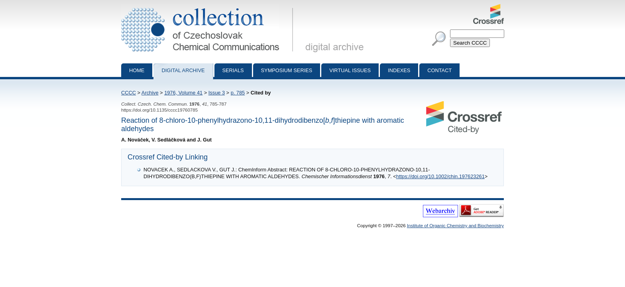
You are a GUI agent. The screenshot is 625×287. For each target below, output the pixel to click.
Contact (439, 70)
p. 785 (238, 93)
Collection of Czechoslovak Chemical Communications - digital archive (208, 7)
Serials (233, 70)
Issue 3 (216, 93)
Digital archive (182, 70)
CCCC (128, 93)
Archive (150, 93)
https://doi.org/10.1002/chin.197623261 (440, 176)
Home (136, 70)
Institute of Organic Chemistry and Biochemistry (455, 225)
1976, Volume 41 (183, 93)
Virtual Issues (350, 70)
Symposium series (286, 70)
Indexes (399, 70)
